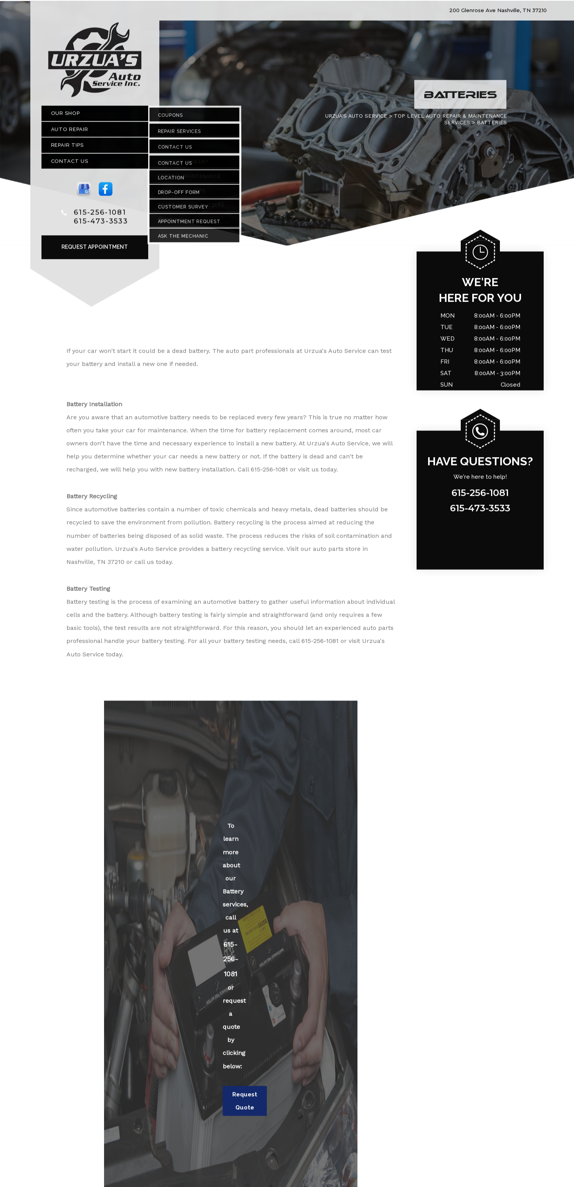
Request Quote (244, 1104)
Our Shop (65, 116)
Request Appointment (94, 250)
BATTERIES (492, 125)
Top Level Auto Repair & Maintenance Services (450, 121)
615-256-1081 (100, 215)
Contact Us (69, 164)
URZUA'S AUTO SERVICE (356, 118)
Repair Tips (67, 148)
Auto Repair (69, 132)
